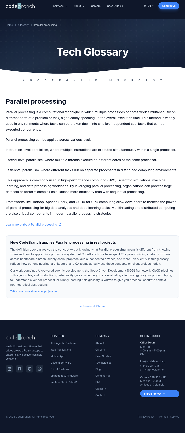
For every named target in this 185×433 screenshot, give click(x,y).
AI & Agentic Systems (63, 343)
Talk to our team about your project (33, 291)
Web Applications (61, 349)
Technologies (103, 362)
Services (60, 5)
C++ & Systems (60, 369)
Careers (96, 5)
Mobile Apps (58, 356)
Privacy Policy (146, 416)
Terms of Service (169, 416)
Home (9, 24)
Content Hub (103, 375)
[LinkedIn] (9, 368)
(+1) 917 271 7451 (150, 365)
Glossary (23, 24)
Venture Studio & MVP (64, 382)
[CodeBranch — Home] (20, 6)
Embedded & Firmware (64, 375)
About (79, 5)
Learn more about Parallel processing (33, 224)
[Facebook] (19, 368)
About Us (100, 343)
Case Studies (115, 5)
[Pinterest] (29, 368)
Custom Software (61, 362)
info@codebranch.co (152, 361)
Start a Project (154, 393)
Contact (100, 395)
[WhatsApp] (39, 368)
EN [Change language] (148, 5)
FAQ (97, 382)
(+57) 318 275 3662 (152, 370)
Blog (98, 369)
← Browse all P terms (92, 306)
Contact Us (169, 5)
